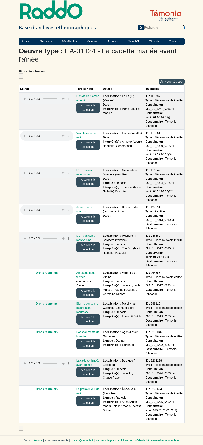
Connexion (175, 41)
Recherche (46, 41)
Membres (92, 41)
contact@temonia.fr (82, 440)
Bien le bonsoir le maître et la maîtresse (87, 308)
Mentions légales (106, 440)
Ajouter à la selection (88, 107)
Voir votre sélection (171, 81)
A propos (112, 41)
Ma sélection (69, 41)
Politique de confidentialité (133, 440)
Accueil (26, 41)
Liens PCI (133, 41)
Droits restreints (47, 272)
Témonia (154, 41)
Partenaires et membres (165, 440)
